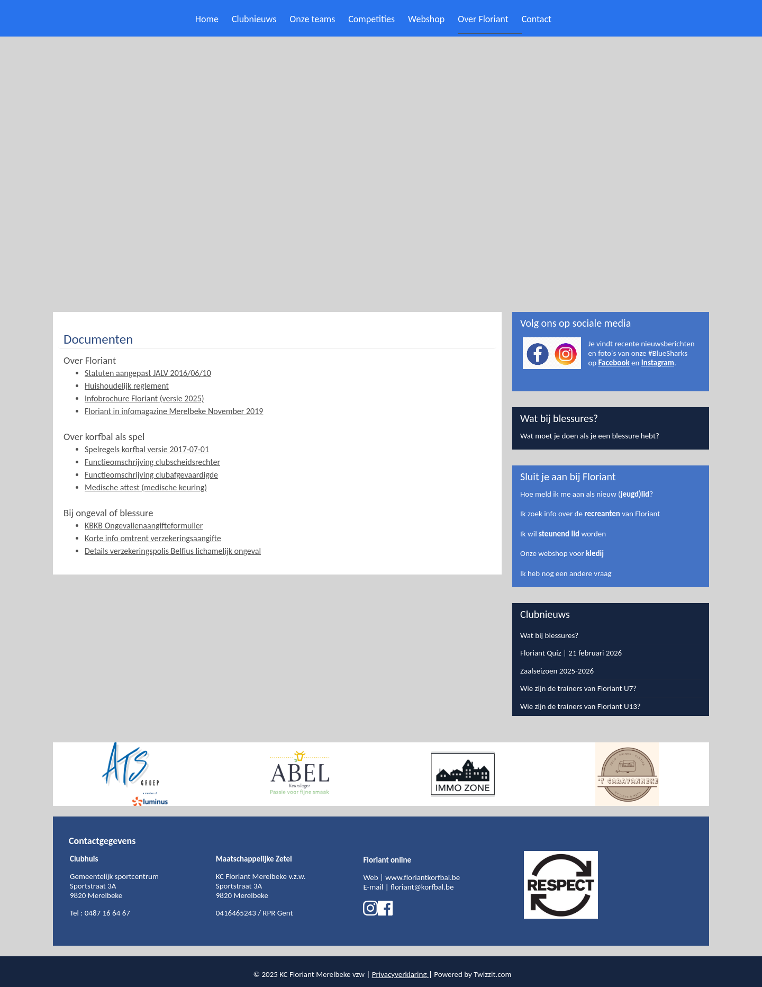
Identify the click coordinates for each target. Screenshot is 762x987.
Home (207, 19)
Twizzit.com (492, 974)
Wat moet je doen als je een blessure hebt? (589, 436)
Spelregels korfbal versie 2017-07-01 (147, 449)
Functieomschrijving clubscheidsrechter (152, 462)
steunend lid (559, 534)
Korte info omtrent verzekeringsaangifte (153, 538)
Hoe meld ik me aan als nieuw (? (586, 494)
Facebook (614, 362)
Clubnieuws (254, 19)
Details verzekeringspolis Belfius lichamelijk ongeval (173, 551)
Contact (536, 19)
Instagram (657, 362)
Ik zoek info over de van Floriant (590, 513)
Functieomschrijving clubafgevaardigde (151, 475)
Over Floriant (483, 19)
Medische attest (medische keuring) (146, 487)
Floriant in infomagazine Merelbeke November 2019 (174, 411)
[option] (135, 774)
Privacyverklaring (399, 974)
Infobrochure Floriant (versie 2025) (144, 398)
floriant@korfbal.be (422, 887)
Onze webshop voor (562, 553)
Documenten (98, 339)
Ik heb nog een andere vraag (565, 573)
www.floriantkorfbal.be (422, 877)
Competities (371, 19)
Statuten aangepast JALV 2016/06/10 (148, 373)
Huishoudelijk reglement (127, 386)
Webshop (426, 19)
